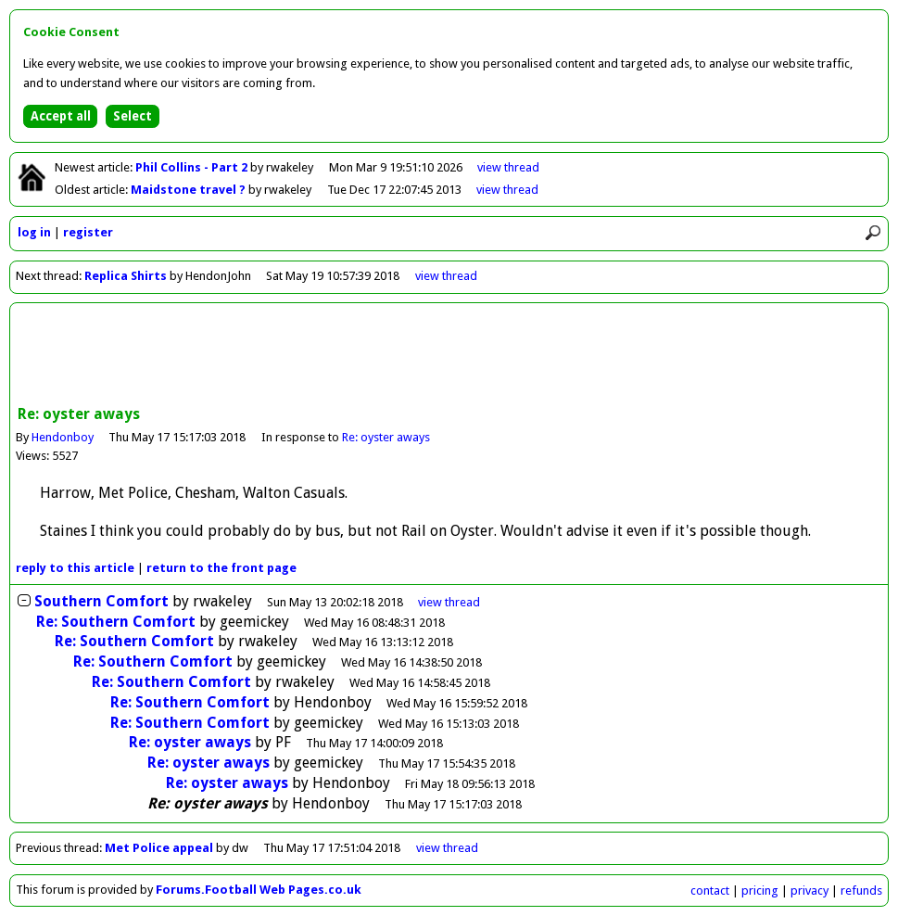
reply (75, 568)
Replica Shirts (125, 276)
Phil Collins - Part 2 (192, 167)
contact (709, 890)
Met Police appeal (159, 848)
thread (449, 602)
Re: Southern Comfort (116, 621)
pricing (759, 890)
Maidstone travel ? (189, 190)
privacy (809, 890)
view (508, 167)
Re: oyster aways (386, 437)
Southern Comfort (101, 601)
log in (34, 232)
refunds (861, 890)
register (88, 232)
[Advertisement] (449, 356)
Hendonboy (63, 437)
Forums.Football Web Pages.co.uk (258, 890)
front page (221, 568)
